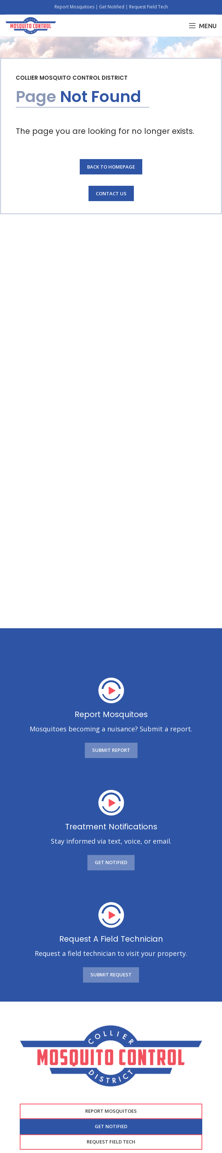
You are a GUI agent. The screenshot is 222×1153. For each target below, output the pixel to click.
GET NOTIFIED (111, 862)
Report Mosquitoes (74, 7)
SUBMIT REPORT (111, 750)
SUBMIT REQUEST (111, 974)
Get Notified (111, 7)
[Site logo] (30, 25)
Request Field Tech (148, 7)
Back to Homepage (111, 166)
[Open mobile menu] (202, 25)
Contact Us (111, 193)
